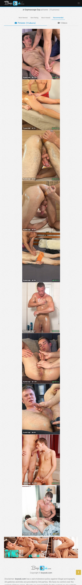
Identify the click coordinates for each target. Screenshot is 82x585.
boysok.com (46, 573)
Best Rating (34, 18)
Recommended (58, 18)
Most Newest (23, 18)
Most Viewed (45, 18)
